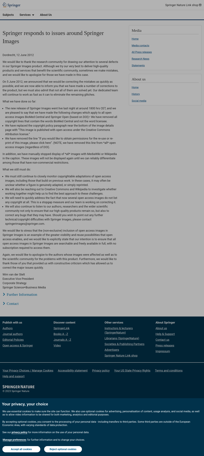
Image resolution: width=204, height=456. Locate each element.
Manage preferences (14, 439)
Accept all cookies (21, 449)
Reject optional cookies (63, 449)
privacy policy (19, 432)
